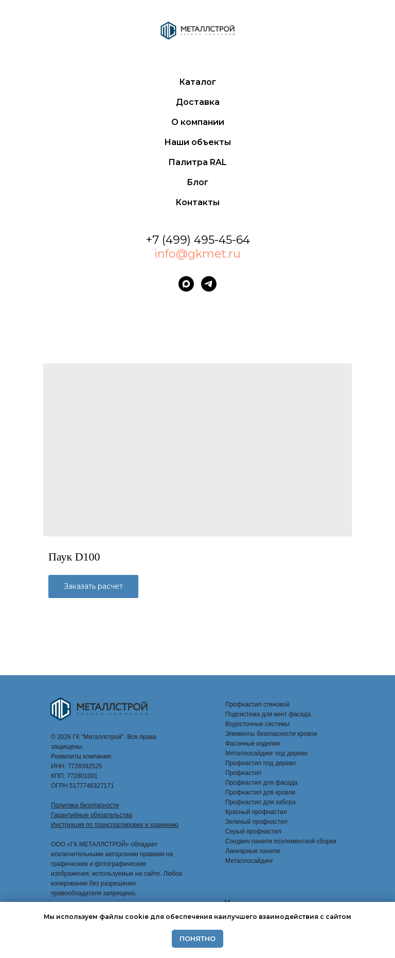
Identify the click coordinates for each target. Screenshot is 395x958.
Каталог (197, 82)
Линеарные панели (252, 851)
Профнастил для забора (260, 802)
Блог (197, 182)
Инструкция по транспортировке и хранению (114, 824)
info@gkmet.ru (197, 254)
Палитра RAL (197, 162)
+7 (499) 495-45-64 (198, 240)
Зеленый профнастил (256, 821)
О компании (197, 122)
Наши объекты (197, 142)
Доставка (198, 102)
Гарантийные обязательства (91, 815)
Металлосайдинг (249, 860)
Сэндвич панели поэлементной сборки (280, 841)
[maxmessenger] (186, 284)
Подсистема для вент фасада (268, 714)
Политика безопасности (85, 805)
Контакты (197, 202)
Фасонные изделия (252, 743)
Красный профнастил (256, 812)
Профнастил (243, 772)
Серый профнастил (253, 831)
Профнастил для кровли (260, 792)
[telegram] (209, 284)
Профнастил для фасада (261, 782)
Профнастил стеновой (257, 704)
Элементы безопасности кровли (271, 733)
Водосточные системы (257, 724)
